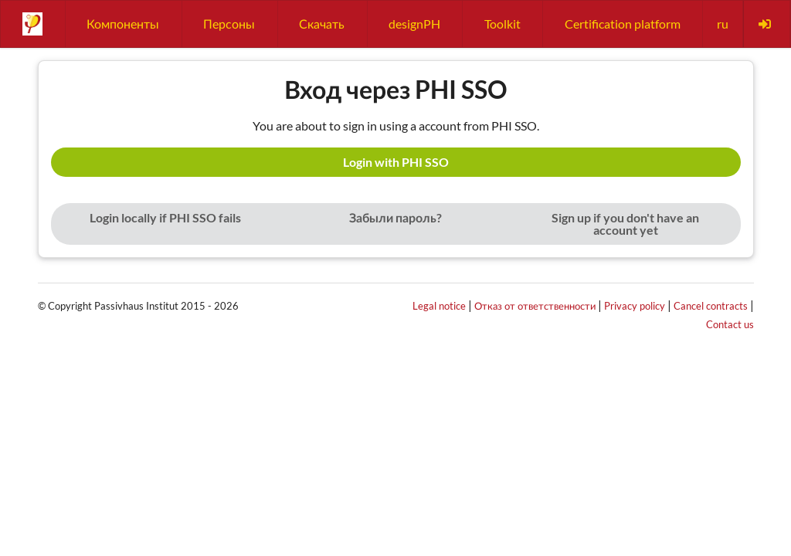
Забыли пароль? (395, 217)
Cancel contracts (711, 306)
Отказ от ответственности (535, 306)
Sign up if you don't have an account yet (625, 223)
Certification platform (623, 23)
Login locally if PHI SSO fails (165, 217)
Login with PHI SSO (396, 161)
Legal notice (439, 306)
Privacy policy (634, 306)
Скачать (322, 23)
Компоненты (123, 23)
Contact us (730, 324)
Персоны (229, 23)
